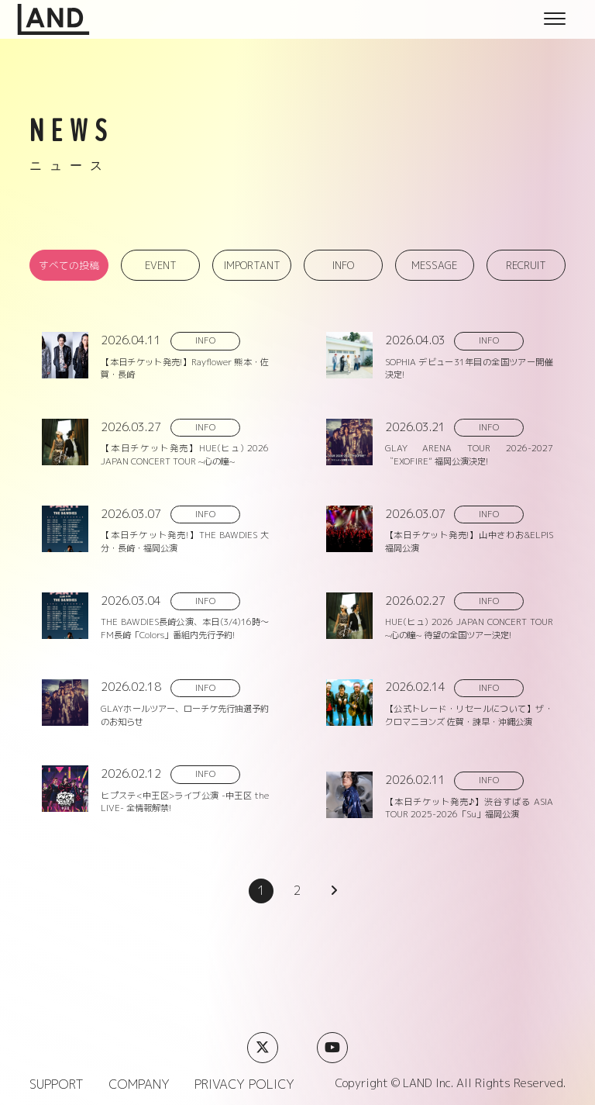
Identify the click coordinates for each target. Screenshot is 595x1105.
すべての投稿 (69, 265)
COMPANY (139, 1084)
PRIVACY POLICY (244, 1084)
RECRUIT (526, 265)
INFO (343, 265)
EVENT (161, 265)
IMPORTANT (252, 265)
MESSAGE (434, 265)
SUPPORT (56, 1084)
